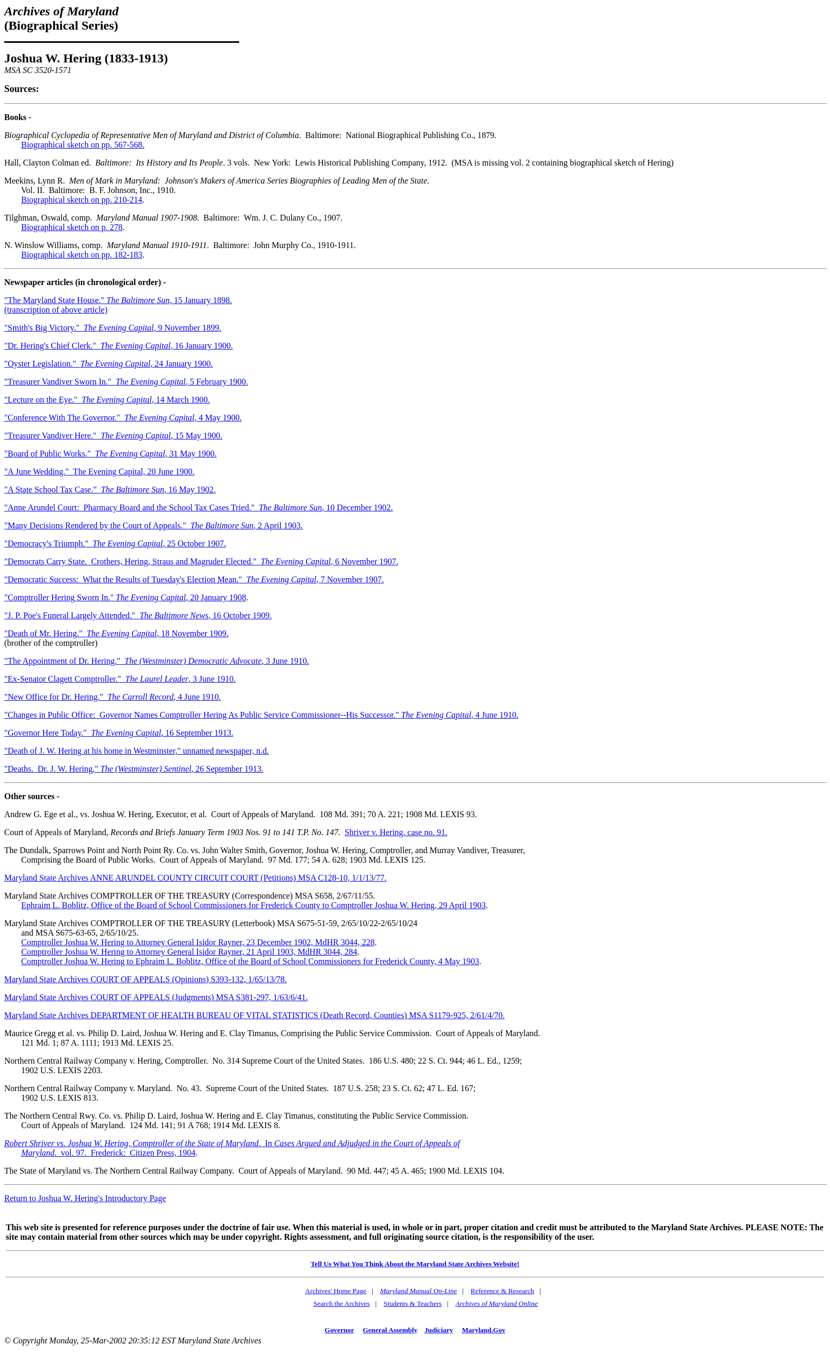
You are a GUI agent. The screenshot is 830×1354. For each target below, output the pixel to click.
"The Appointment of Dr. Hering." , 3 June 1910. (156, 660)
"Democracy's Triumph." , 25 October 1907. (115, 543)
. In (232, 1143)
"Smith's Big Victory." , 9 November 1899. (112, 327)
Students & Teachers (413, 1303)
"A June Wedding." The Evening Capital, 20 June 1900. (99, 471)
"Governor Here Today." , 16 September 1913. (118, 732)
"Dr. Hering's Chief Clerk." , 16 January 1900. (118, 345)
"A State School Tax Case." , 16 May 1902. (109, 489)
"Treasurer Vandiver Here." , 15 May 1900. (113, 435)
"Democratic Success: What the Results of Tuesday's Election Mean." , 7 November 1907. (194, 579)
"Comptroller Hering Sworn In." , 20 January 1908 (125, 597)
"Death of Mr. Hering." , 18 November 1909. (116, 633)
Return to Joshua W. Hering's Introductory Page (85, 1198)
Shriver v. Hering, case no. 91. (396, 832)
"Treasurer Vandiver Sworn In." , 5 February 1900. (126, 381)
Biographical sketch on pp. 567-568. (83, 144)
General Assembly (390, 1330)
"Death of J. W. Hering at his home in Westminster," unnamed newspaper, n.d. (136, 750)
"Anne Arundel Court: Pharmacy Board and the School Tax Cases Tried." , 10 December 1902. (198, 507)
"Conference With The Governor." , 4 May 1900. (123, 417)
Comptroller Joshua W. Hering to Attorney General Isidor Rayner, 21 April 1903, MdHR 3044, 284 (189, 951)
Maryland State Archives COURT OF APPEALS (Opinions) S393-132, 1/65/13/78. (145, 979)
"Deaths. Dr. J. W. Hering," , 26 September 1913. (134, 768)
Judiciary (439, 1330)
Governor (339, 1330)
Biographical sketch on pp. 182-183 (81, 254)
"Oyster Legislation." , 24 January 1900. (108, 363)
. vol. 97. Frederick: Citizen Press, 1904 (125, 1152)
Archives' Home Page (335, 1291)
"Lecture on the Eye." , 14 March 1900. (107, 399)
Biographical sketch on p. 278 (72, 227)
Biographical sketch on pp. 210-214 (81, 199)
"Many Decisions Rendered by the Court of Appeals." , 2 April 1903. (153, 525)
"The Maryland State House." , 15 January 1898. (118, 300)
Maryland (38, 1152)
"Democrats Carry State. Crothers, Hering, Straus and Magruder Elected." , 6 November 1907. (201, 561)
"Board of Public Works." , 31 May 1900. (110, 453)
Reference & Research (502, 1291)
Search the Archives (341, 1303)
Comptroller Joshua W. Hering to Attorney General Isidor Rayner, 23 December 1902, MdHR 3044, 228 (198, 942)
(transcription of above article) (55, 309)
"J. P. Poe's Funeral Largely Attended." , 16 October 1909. (138, 615)
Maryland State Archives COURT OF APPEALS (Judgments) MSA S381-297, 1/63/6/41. (156, 997)
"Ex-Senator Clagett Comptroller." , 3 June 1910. (120, 678)
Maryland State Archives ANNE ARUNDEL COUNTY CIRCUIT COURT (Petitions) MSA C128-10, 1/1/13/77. (195, 877)
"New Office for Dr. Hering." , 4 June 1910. (112, 696)
